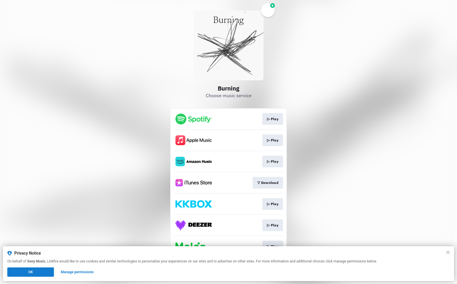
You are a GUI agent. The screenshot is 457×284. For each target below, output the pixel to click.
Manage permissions (77, 272)
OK (30, 272)
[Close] (448, 252)
